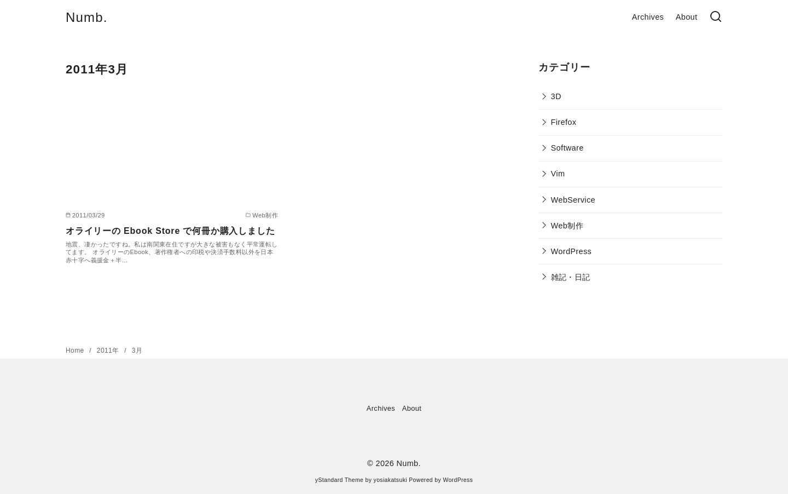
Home (76, 350)
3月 (137, 350)
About (687, 17)
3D (556, 96)
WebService (573, 200)
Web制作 (567, 225)
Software (567, 147)
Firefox (564, 122)
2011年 (109, 350)
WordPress (571, 251)
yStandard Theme (339, 480)
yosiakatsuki (390, 480)
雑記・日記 (570, 277)
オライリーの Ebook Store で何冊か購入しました (170, 230)
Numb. (87, 17)
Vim (558, 173)
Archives (648, 17)
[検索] (715, 17)
